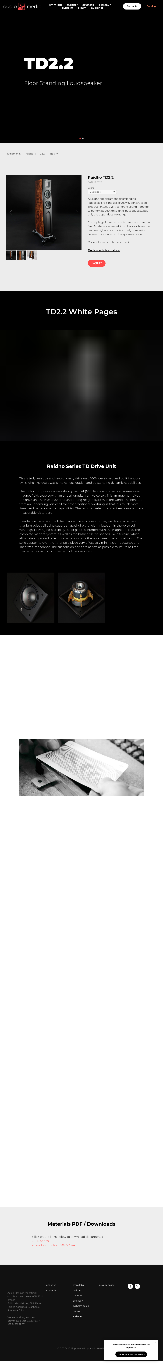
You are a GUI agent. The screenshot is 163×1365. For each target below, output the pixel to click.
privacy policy (106, 1285)
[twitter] (137, 1288)
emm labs (55, 4)
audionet (97, 7)
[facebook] (130, 1288)
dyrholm (67, 7)
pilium (82, 7)
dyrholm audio (81, 1306)
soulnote (88, 4)
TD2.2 (41, 153)
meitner (72, 4)
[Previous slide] (11, 212)
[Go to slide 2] (83, 138)
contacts (51, 1290)
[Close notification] (155, 1342)
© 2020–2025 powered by (73, 1348)
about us (51, 1285)
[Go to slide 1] (80, 138)
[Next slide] (77, 212)
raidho (29, 153)
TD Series (42, 1241)
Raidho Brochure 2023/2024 (55, 1245)
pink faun (105, 4)
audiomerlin (14, 153)
